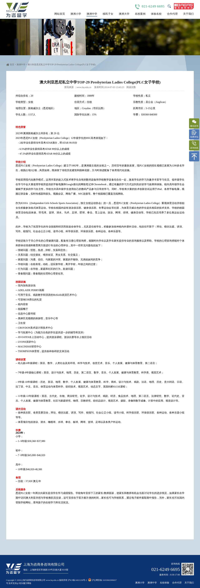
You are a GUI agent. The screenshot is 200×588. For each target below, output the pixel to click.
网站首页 (59, 14)
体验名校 (156, 14)
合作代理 (172, 14)
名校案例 (140, 14)
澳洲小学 (75, 14)
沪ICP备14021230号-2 (77, 580)
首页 (12, 64)
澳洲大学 (124, 14)
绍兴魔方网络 (25, 583)
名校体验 (164, 583)
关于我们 (188, 14)
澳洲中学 (92, 14)
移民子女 (108, 14)
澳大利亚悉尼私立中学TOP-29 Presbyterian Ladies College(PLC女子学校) (62, 64)
